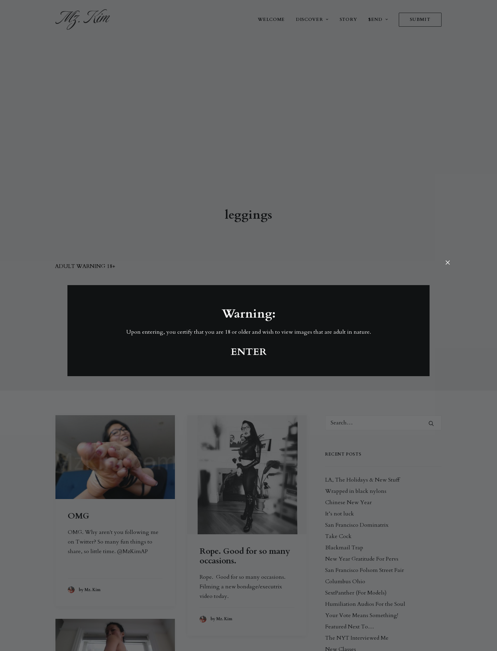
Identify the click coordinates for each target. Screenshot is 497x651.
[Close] (448, 263)
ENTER (249, 352)
